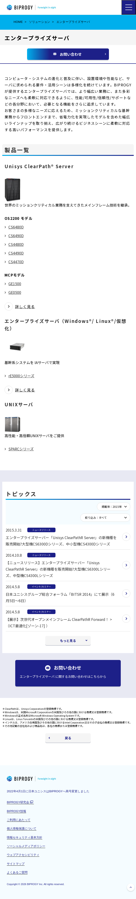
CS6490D (16, 235)
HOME (18, 22)
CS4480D (16, 244)
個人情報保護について (21, 828)
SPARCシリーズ (21, 449)
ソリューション (39, 22)
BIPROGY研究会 (20, 802)
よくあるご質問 (17, 872)
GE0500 (14, 292)
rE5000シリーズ (21, 375)
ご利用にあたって (18, 820)
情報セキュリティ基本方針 (24, 837)
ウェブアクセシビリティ (23, 854)
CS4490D (16, 253)
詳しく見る (25, 306)
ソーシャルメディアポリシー (26, 846)
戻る (68, 738)
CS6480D (16, 227)
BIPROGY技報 (16, 811)
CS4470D (16, 261)
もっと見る (68, 640)
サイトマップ (16, 863)
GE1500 (14, 283)
